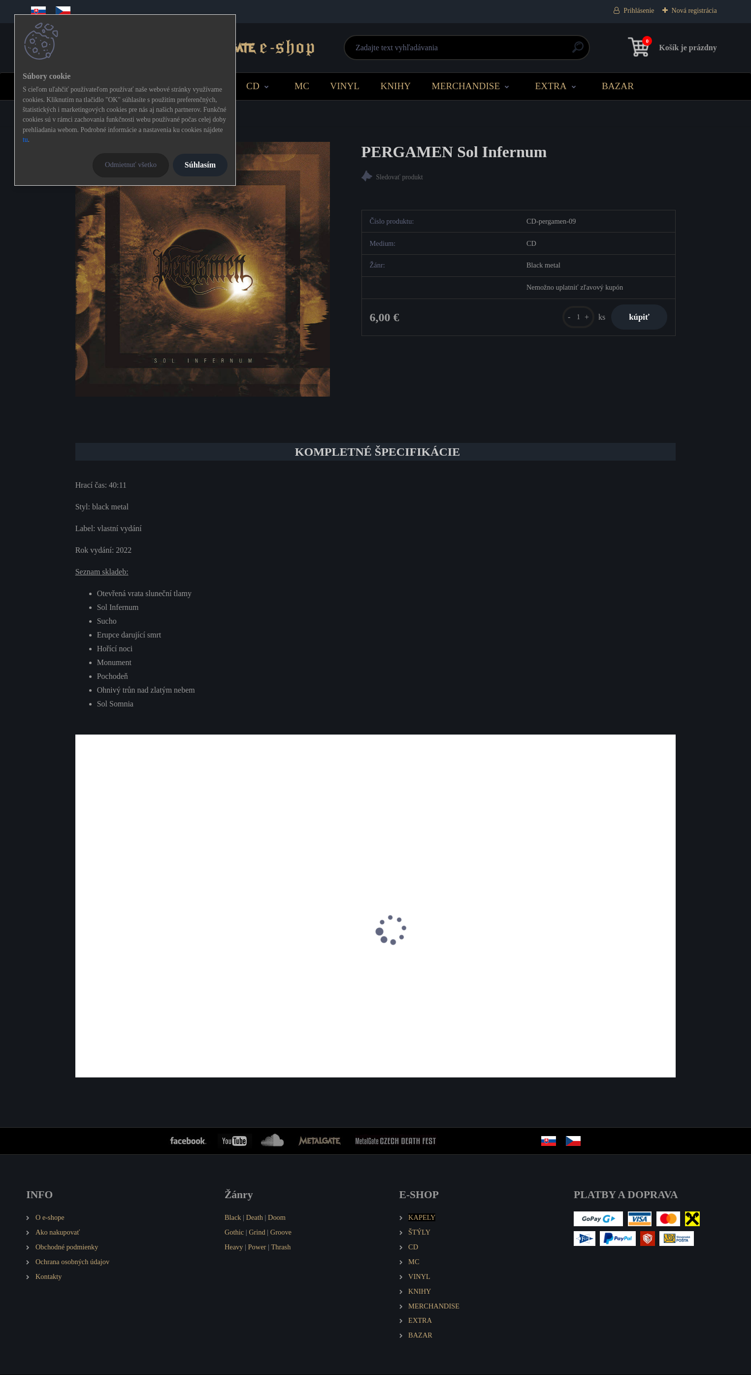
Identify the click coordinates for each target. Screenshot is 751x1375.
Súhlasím (200, 165)
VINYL (344, 86)
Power (257, 1247)
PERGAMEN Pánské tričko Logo (437, 988)
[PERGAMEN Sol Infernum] (202, 269)
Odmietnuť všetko (131, 164)
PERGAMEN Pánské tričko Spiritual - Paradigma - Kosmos (292, 993)
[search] (494, 51)
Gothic (234, 1233)
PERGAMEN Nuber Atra (577, 988)
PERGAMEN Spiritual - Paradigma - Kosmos (138, 993)
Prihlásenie (638, 10)
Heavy (234, 1247)
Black (233, 1218)
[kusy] (574, 318)
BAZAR (618, 86)
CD (253, 86)
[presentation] (82, 943)
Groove (281, 1233)
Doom (277, 1218)
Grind (257, 1233)
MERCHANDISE (466, 86)
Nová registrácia (694, 10)
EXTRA (551, 86)
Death (254, 1218)
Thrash (281, 1247)
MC (301, 86)
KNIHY (395, 86)
